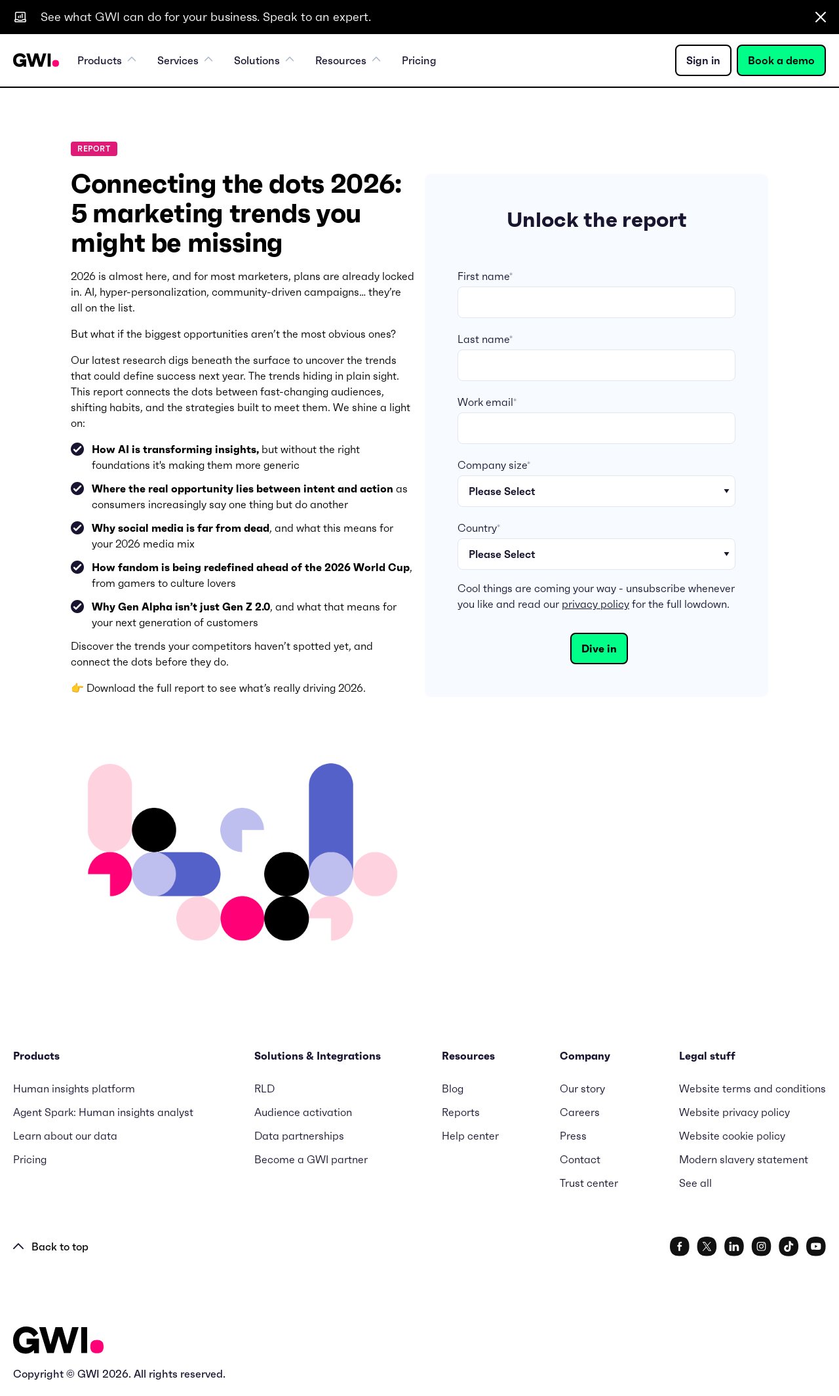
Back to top (50, 1246)
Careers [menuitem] (580, 1112)
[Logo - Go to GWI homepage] (58, 1342)
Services (185, 60)
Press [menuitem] (573, 1135)
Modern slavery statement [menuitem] (743, 1159)
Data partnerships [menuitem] (299, 1135)
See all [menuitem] (695, 1182)
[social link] (680, 1246)
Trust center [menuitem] (589, 1182)
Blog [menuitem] (452, 1088)
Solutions (264, 60)
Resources (348, 60)
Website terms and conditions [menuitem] (752, 1088)
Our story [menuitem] (582, 1088)
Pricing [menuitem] (419, 60)
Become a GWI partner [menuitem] (311, 1159)
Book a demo (781, 60)
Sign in (703, 60)
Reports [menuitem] (461, 1112)
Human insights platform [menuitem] (74, 1088)
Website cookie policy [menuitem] (732, 1135)
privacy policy (595, 603)
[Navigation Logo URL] (36, 60)
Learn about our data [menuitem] (65, 1135)
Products (106, 60)
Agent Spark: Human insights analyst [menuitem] (103, 1112)
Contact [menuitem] (580, 1159)
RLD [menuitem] (264, 1088)
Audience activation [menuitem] (303, 1112)
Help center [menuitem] (470, 1135)
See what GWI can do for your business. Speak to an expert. (206, 16)
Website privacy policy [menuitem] (734, 1112)
